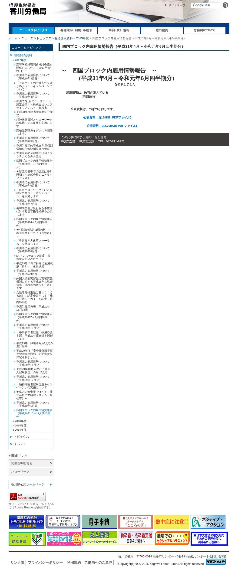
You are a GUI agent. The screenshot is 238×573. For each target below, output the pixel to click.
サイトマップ (177, 5)
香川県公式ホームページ (27, 484)
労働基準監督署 (21, 463)
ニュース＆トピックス (36, 38)
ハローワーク (20, 471)
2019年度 (82, 38)
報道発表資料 (64, 38)
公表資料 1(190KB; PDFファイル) (107, 117)
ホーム (13, 38)
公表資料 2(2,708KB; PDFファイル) (112, 126)
